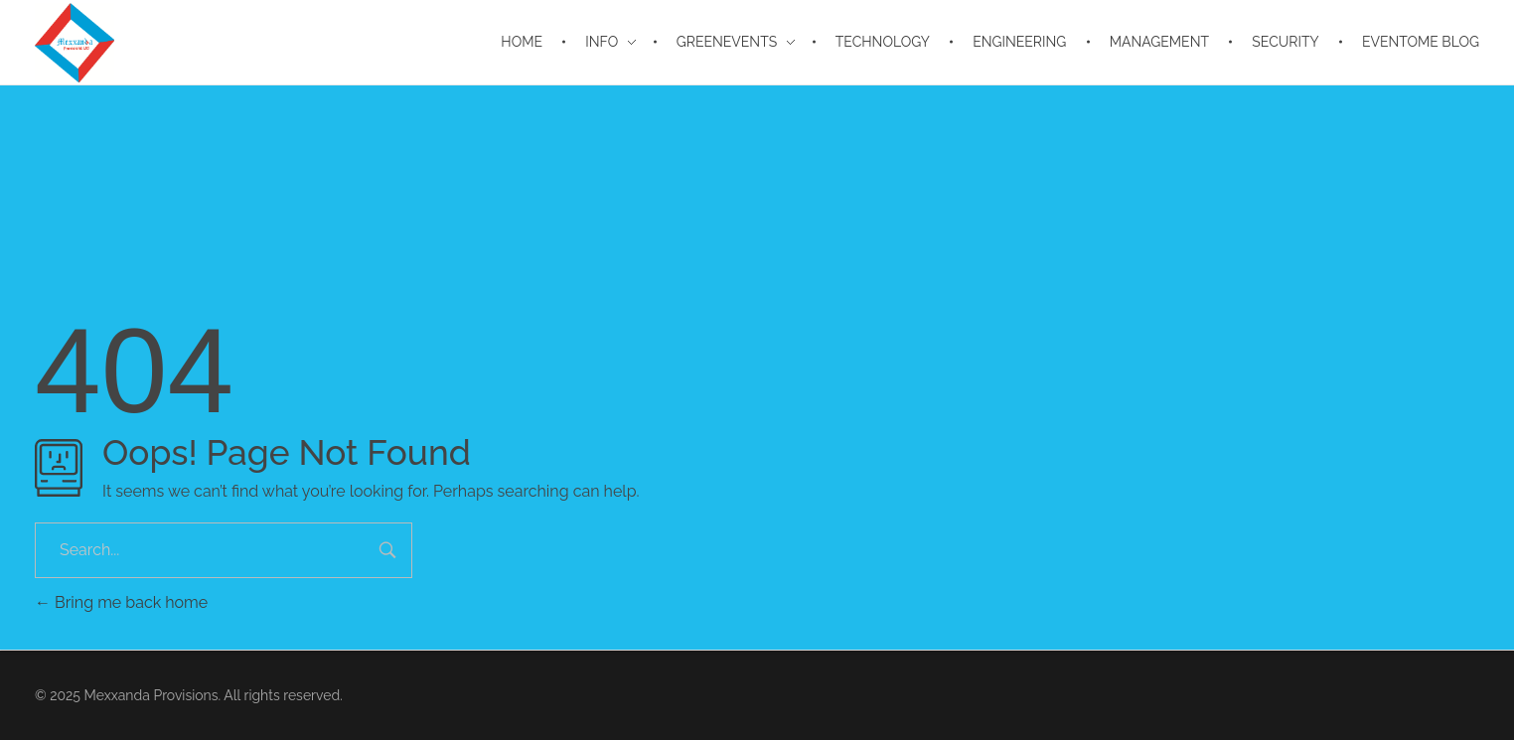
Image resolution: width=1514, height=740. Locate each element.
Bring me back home (121, 602)
